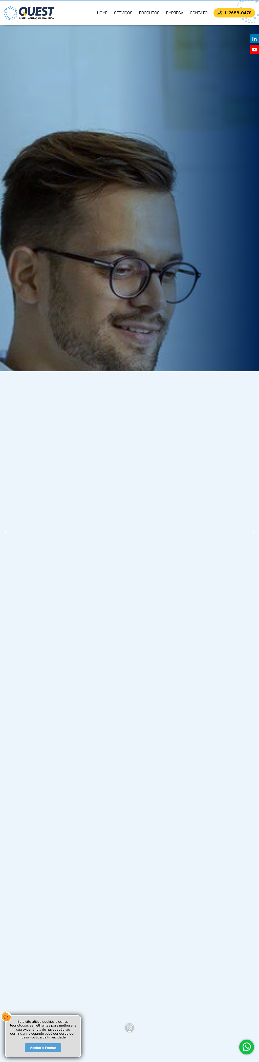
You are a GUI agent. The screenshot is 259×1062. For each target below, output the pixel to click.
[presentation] (5, 532)
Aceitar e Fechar (43, 1052)
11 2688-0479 (238, 13)
